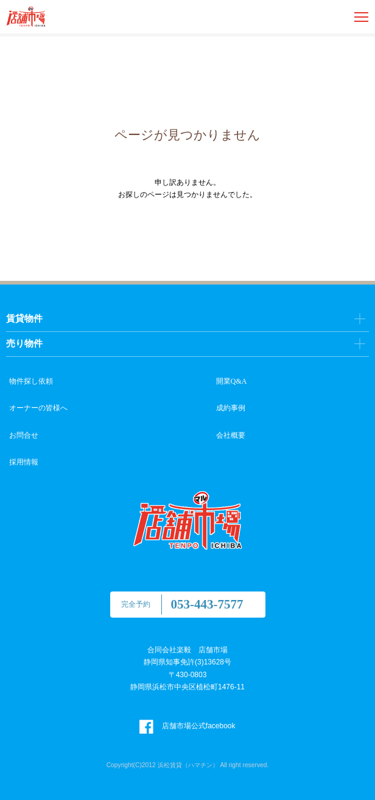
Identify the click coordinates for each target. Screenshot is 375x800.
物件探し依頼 (31, 381)
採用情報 (23, 462)
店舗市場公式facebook (187, 726)
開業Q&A (231, 381)
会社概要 (230, 435)
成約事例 (230, 408)
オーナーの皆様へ (38, 408)
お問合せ (23, 435)
